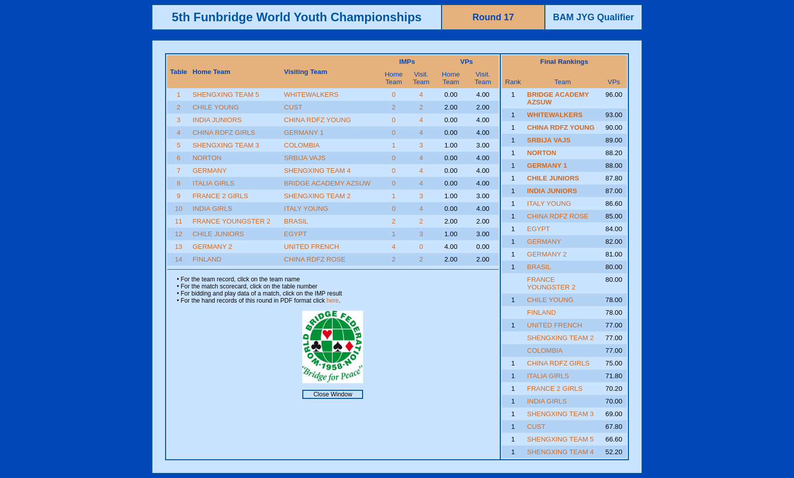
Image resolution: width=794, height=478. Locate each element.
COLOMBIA (302, 145)
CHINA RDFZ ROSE (314, 259)
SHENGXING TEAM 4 (317, 170)
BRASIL (296, 221)
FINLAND (206, 259)
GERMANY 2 (212, 246)
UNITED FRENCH (311, 246)
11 (178, 221)
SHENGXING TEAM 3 (225, 145)
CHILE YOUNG (215, 107)
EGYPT (295, 234)
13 (178, 246)
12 (178, 234)
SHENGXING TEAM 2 (317, 196)
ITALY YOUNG (306, 208)
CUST (293, 107)
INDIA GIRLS (212, 208)
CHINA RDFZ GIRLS (223, 132)
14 (178, 259)
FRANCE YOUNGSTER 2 (231, 221)
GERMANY (209, 170)
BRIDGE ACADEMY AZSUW (327, 183)
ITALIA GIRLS (213, 183)
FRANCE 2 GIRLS (220, 196)
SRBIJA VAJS (305, 158)
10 (178, 208)
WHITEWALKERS (311, 94)
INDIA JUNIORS (217, 120)
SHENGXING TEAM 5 (225, 94)
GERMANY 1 (304, 132)
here (333, 300)
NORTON (206, 158)
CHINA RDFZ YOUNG (317, 120)
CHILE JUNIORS (218, 234)
